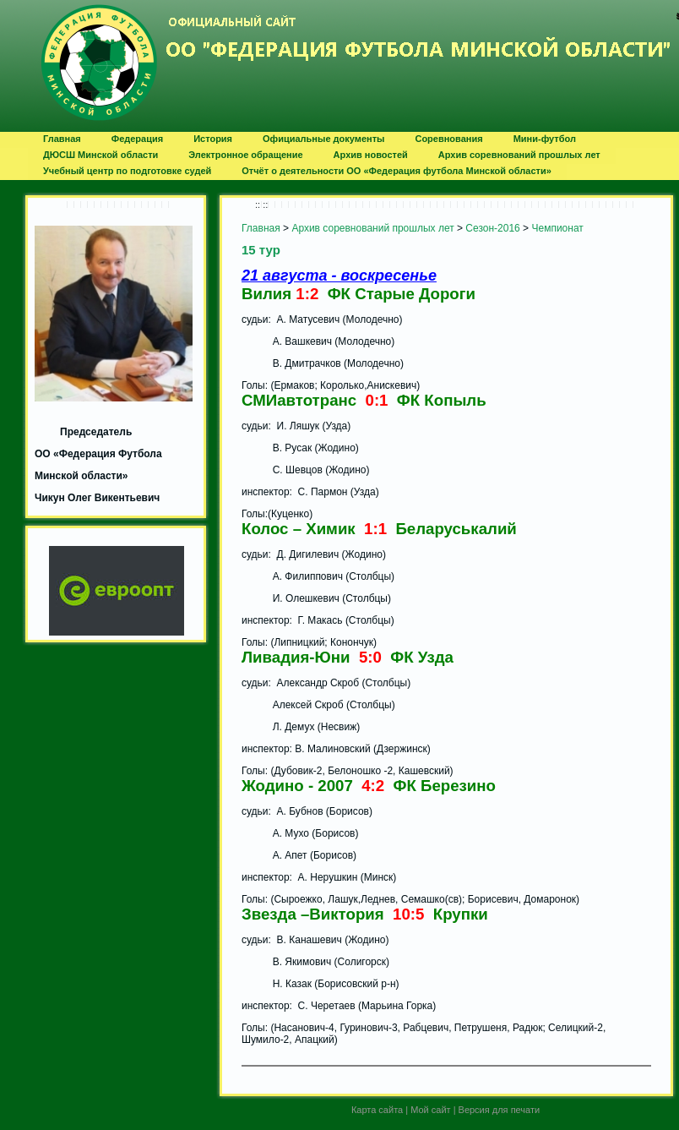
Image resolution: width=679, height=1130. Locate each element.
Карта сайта (377, 1110)
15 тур (261, 250)
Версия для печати (499, 1110)
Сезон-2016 (492, 228)
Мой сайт (430, 1110)
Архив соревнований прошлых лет (372, 228)
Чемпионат (557, 228)
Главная (261, 228)
